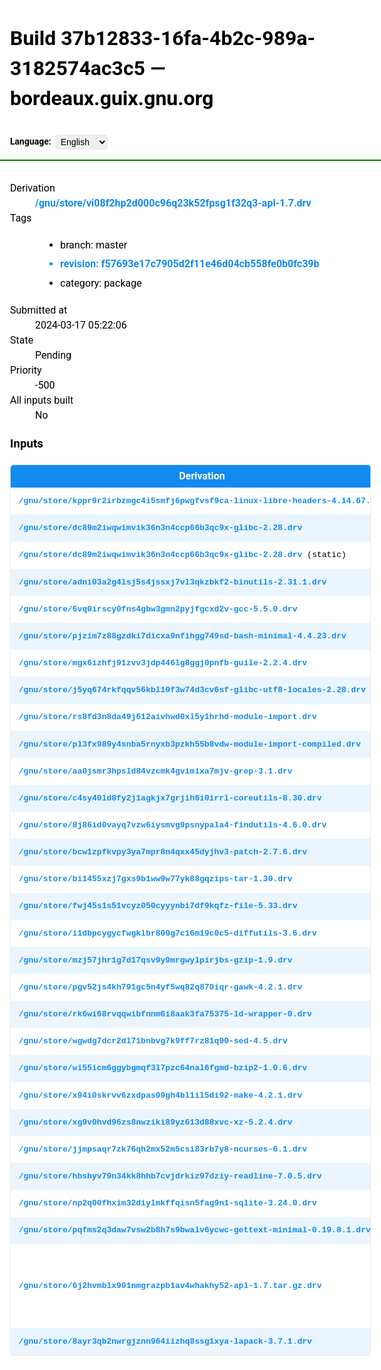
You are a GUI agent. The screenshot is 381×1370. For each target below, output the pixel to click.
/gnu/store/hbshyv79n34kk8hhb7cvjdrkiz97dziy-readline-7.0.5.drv (170, 1176)
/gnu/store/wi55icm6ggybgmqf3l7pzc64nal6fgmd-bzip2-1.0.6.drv (163, 1067)
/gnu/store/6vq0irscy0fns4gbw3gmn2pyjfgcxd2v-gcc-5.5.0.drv (158, 609)
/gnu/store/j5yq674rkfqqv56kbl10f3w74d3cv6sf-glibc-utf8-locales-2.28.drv (192, 689)
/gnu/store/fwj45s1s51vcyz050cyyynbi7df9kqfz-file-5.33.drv (158, 905)
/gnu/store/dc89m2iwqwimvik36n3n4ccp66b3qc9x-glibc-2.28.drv (160, 527)
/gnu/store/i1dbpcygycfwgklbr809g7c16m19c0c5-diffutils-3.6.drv (168, 933)
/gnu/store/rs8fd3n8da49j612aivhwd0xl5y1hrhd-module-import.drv (168, 716)
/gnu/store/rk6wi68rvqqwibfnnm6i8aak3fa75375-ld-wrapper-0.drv (165, 1014)
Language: (30, 141)
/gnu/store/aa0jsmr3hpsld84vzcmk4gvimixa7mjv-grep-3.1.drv (156, 771)
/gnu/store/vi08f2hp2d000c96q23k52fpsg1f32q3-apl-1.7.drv (173, 203)
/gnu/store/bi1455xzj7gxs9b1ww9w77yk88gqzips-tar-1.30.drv (156, 878)
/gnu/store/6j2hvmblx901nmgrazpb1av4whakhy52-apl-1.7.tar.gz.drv (170, 1285)
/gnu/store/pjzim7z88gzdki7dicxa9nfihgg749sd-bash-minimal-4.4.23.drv (183, 636)
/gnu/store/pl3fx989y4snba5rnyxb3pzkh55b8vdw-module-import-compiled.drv (190, 744)
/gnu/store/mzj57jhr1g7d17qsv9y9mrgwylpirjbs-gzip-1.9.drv (156, 960)
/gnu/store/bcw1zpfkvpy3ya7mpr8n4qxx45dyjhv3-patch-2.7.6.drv (163, 851)
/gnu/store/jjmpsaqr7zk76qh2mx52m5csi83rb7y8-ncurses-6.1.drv (163, 1149)
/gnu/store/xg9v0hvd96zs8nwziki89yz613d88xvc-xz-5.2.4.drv (156, 1122)
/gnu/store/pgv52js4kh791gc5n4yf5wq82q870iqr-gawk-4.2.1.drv (160, 987)
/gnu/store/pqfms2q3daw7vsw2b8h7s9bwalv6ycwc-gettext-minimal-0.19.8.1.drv (195, 1229)
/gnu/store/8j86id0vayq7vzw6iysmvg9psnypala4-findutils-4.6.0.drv (172, 825)
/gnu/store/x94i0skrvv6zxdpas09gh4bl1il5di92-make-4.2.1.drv (160, 1095)
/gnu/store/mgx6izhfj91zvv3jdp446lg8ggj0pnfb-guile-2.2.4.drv (163, 662)
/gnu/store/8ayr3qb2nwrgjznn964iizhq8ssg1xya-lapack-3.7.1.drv (165, 1341)
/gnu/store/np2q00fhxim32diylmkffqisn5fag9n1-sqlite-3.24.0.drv (168, 1203)
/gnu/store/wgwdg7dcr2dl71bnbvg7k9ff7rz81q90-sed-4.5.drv (153, 1040)
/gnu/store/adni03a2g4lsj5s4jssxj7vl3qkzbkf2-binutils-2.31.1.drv (172, 582)
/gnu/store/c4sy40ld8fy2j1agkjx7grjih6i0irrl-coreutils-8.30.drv (170, 798)
